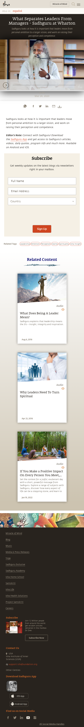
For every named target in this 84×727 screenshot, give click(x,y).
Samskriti (11, 583)
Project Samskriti (14, 602)
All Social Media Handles (51, 724)
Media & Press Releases (17, 552)
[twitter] (40, 106)
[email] (54, 106)
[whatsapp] (25, 106)
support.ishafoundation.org (23, 664)
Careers (9, 608)
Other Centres (13, 670)
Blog (8, 539)
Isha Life (10, 589)
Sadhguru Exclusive (15, 564)
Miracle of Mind (14, 533)
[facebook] (33, 106)
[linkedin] (47, 106)
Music (9, 546)
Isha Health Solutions (17, 596)
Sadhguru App (19, 139)
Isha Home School (15, 577)
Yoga (8, 558)
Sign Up (42, 229)
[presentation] (42, 213)
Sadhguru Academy (15, 571)
